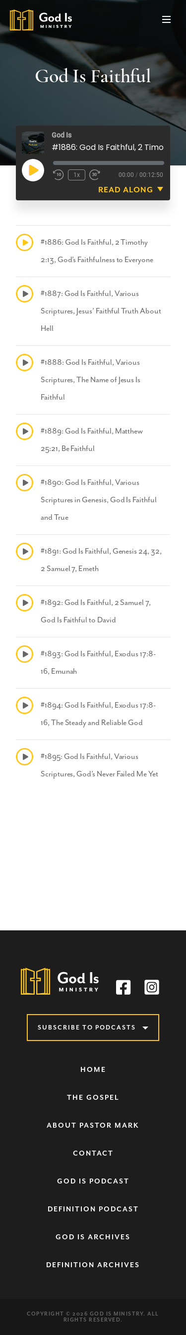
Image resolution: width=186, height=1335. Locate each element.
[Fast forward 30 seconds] (94, 174)
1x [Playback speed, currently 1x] (76, 174)
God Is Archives (93, 1237)
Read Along (125, 190)
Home (93, 1069)
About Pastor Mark (93, 1125)
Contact (93, 1153)
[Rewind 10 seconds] (58, 174)
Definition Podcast (93, 1209)
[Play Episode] (33, 170)
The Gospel (93, 1097)
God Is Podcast (93, 1181)
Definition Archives (93, 1265)
